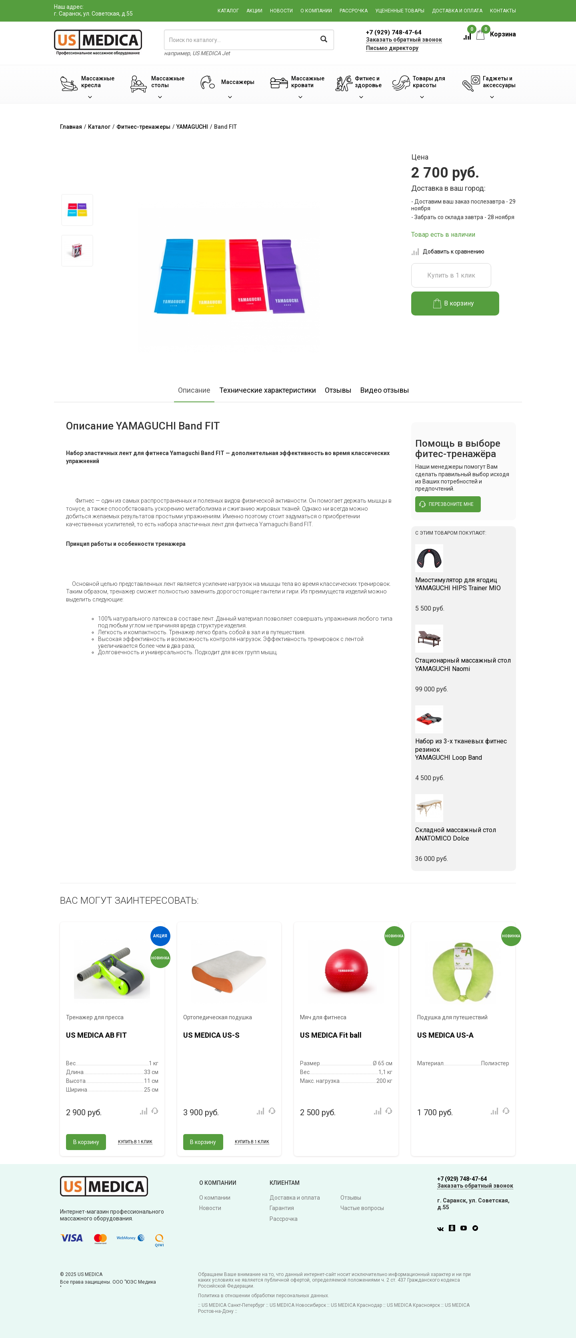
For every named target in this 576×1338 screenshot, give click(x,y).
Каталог (228, 11)
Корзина (496, 34)
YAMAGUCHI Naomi (463, 665)
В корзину (453, 304)
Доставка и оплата (457, 11)
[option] (77, 210)
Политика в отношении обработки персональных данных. (263, 1295)
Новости (281, 11)
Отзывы (338, 390)
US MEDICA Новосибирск (298, 1305)
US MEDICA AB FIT (96, 1035)
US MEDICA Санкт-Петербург (233, 1305)
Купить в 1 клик (451, 275)
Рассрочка (354, 11)
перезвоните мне (446, 504)
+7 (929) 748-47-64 (394, 32)
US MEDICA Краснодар (356, 1305)
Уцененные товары (399, 11)
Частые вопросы (362, 1208)
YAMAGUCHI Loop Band (463, 749)
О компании (316, 11)
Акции (254, 11)
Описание (194, 390)
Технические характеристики (267, 390)
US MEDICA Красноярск (413, 1305)
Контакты (503, 11)
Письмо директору (392, 48)
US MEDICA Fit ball (331, 1035)
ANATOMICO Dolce (463, 834)
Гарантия (282, 1208)
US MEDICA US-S (211, 1035)
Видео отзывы (384, 390)
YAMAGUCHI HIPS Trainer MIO (463, 584)
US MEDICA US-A (445, 1035)
